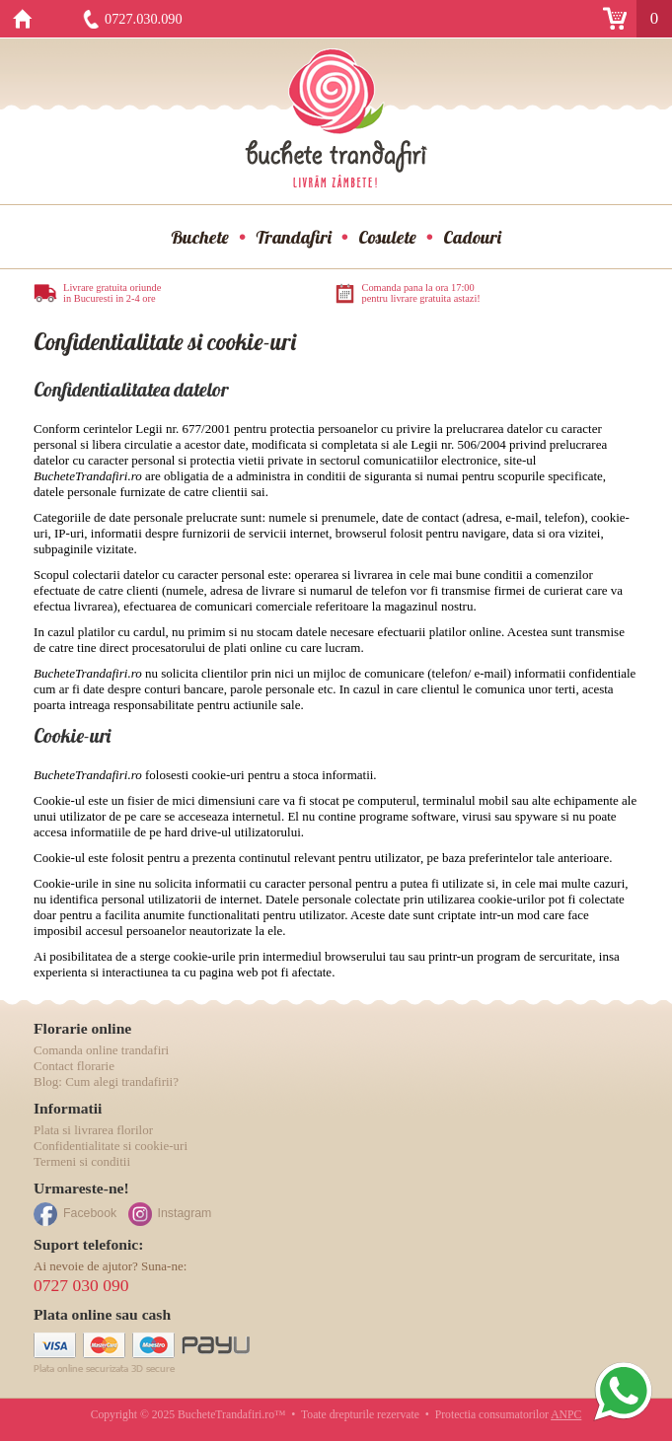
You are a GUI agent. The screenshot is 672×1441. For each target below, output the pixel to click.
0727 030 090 (81, 1285)
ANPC (566, 1414)
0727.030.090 (144, 19)
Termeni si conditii (82, 1161)
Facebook (89, 1213)
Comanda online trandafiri (101, 1050)
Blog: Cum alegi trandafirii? (106, 1081)
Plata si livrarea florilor (93, 1129)
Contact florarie (74, 1065)
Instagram (185, 1213)
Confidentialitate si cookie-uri (110, 1145)
